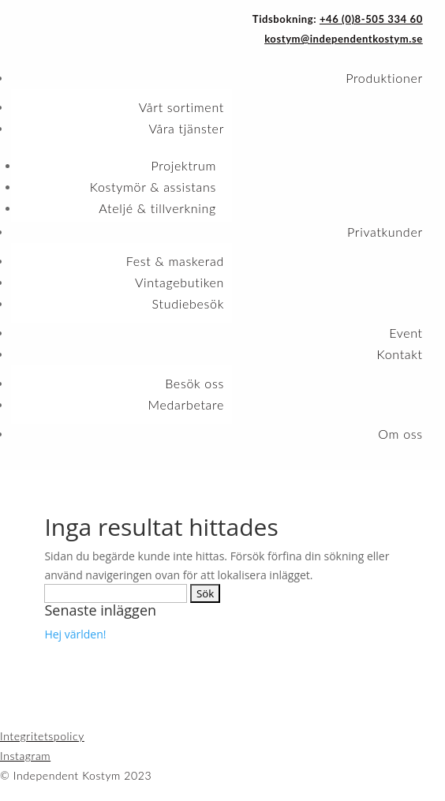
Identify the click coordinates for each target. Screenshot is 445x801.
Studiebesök (188, 303)
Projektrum (183, 165)
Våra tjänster (186, 128)
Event (406, 332)
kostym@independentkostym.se (343, 38)
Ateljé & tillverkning (157, 207)
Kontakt (399, 353)
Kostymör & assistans (153, 186)
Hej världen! (75, 634)
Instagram (25, 755)
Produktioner (384, 77)
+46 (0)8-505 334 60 (371, 19)
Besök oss (194, 383)
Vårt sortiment (181, 106)
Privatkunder (385, 231)
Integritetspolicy (42, 736)
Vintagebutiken (179, 282)
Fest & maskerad (175, 260)
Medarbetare (186, 404)
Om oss (400, 433)
